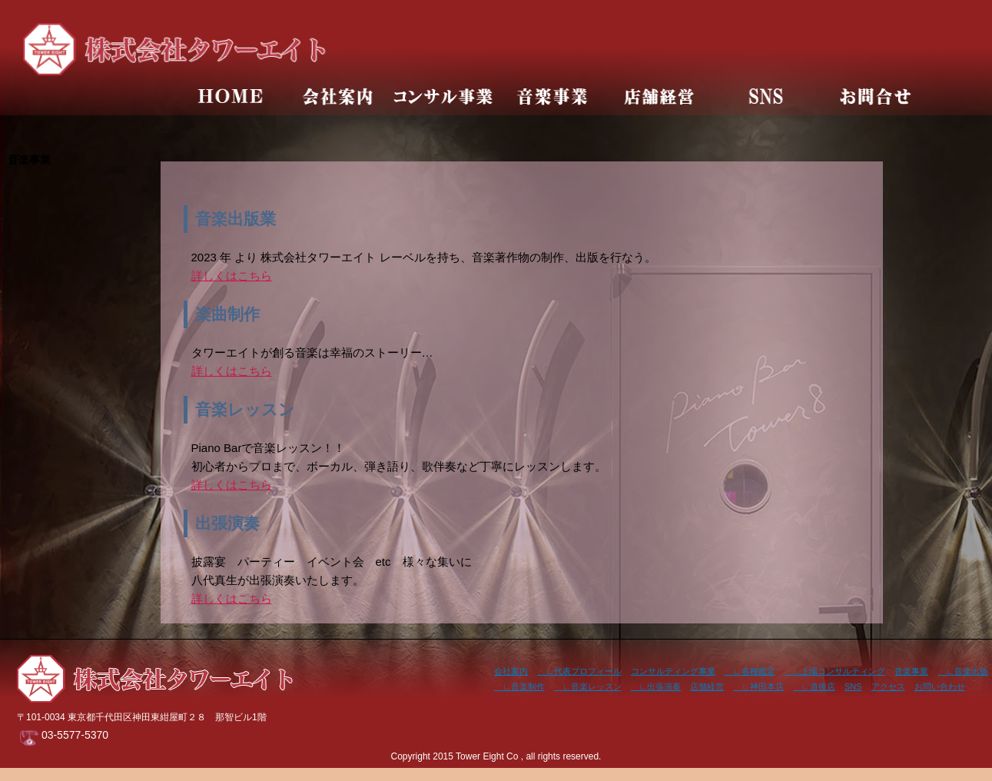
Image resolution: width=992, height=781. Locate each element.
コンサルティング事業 (673, 671)
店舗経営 (707, 686)
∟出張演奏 (656, 686)
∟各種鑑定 (750, 671)
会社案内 (511, 671)
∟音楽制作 (519, 686)
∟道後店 (814, 686)
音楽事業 (911, 671)
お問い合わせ (939, 686)
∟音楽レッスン (588, 686)
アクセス (888, 686)
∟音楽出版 (962, 671)
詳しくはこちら (231, 275)
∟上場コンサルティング (835, 671)
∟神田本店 (758, 686)
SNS (853, 686)
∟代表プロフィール (579, 671)
